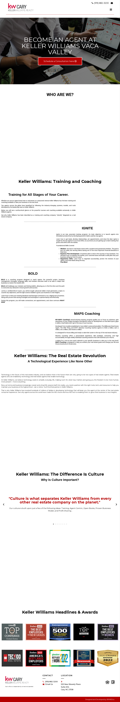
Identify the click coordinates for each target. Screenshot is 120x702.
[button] (3, 504)
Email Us (48, 684)
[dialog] (111, 9)
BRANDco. (111, 699)
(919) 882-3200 (100, 3)
